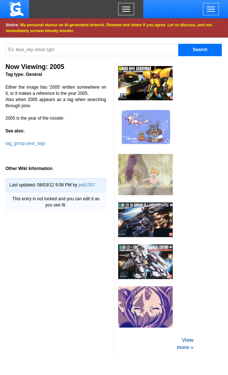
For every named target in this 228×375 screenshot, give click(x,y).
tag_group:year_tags (25, 143)
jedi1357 (87, 185)
